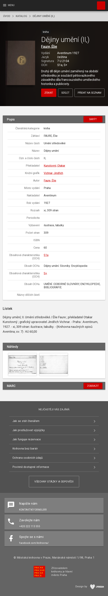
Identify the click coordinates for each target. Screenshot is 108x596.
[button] (20, 63)
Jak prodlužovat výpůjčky (28, 430)
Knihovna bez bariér (25, 448)
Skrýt (93, 119)
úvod (6, 16)
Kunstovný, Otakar (54, 165)
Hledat (99, 4)
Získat (48, 92)
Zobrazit (93, 386)
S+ (45, 273)
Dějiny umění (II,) (44, 16)
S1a (46, 255)
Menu (9, 5)
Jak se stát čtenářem (26, 421)
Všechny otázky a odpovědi (54, 481)
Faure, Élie (49, 46)
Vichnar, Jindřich (53, 173)
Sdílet (65, 92)
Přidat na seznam (89, 92)
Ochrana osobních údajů (27, 457)
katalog (21, 16)
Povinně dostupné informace (30, 467)
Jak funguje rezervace (26, 439)
